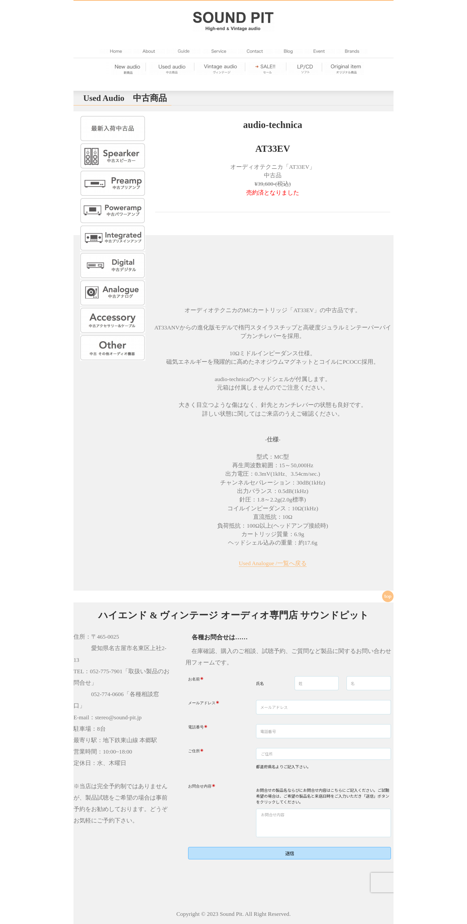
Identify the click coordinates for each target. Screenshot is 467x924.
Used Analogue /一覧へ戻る (272, 563)
